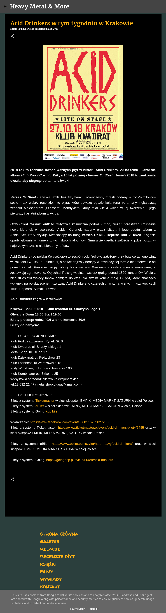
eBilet (39, 406)
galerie (49, 541)
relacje (50, 548)
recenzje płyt (57, 556)
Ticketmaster (44, 400)
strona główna (59, 533)
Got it (94, 609)
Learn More (77, 609)
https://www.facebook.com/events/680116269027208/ (69, 422)
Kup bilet (51, 411)
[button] (12, 36)
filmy (46, 571)
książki (48, 563)
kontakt (50, 586)
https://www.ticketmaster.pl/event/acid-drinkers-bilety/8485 (101, 427)
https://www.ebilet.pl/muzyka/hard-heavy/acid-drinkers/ (92, 444)
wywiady (51, 578)
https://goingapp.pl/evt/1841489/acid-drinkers (79, 460)
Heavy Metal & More (39, 6)
